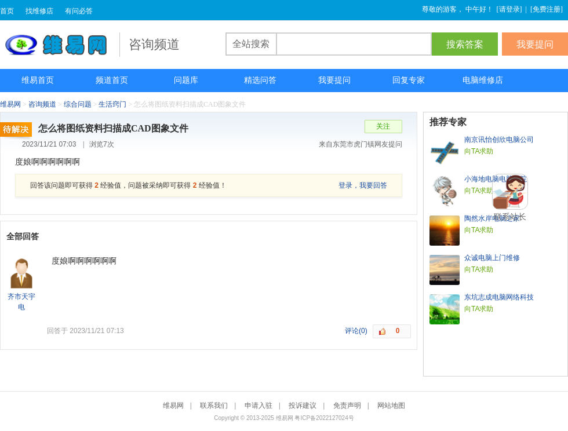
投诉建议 (302, 405)
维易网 (59, 44)
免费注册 (546, 9)
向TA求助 (478, 151)
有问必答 (79, 11)
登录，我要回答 (362, 185)
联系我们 (214, 405)
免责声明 (347, 405)
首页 (7, 11)
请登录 (509, 9)
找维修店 (39, 11)
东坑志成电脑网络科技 (499, 297)
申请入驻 (258, 405)
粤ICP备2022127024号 (324, 418)
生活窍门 (112, 104)
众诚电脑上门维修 (492, 258)
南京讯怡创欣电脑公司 (499, 140)
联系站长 (510, 216)
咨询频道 (42, 104)
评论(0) (356, 331)
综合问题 (78, 104)
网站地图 (391, 405)
